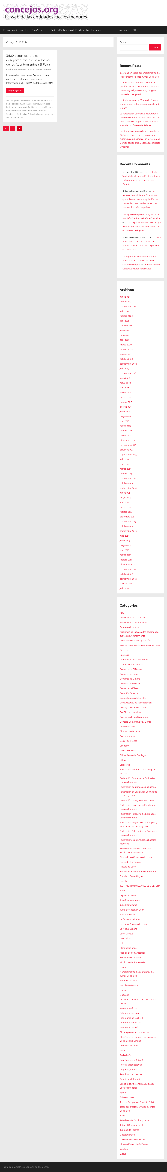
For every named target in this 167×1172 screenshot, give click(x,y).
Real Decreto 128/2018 (131, 1060)
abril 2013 (124, 550)
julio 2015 (124, 459)
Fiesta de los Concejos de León (136, 857)
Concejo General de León (133, 707)
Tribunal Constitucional (131, 1125)
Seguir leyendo (15, 90)
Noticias (124, 990)
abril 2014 (124, 502)
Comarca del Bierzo (130, 683)
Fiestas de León (128, 866)
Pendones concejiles (130, 1022)
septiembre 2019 (128, 363)
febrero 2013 (126, 559)
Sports (123, 1092)
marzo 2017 (125, 397)
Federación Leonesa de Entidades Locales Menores (29, 107)
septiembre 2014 (128, 488)
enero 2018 (125, 392)
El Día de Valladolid (129, 750)
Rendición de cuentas (131, 1074)
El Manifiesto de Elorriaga (133, 755)
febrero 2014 (126, 512)
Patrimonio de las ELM (131, 1018)
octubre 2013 (126, 526)
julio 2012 (124, 588)
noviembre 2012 (128, 569)
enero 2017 (125, 406)
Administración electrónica (133, 617)
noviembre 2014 (128, 478)
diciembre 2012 (127, 564)
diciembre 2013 (127, 516)
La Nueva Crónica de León (133, 924)
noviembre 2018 (128, 373)
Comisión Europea (129, 693)
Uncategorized (127, 1134)
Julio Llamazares (128, 905)
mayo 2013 (125, 545)
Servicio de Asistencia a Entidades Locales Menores (29, 114)
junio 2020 (125, 330)
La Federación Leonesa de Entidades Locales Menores (77, 30)
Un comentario (16, 117)
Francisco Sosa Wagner (131, 876)
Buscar (123, 42)
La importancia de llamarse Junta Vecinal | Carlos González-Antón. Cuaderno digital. (139, 260)
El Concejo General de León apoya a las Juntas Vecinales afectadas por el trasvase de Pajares (142, 226)
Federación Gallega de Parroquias (137, 800)
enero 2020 (125, 354)
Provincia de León (129, 1045)
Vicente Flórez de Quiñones (134, 1144)
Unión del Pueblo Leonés (133, 1139)
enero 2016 (125, 435)
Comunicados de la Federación (136, 702)
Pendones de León (129, 1027)
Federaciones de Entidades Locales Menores (26, 110)
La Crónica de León (130, 919)
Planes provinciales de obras (134, 1032)
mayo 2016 (125, 416)
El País (123, 760)
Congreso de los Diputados (134, 717)
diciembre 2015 (127, 440)
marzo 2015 (125, 468)
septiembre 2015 (128, 454)
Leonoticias (126, 938)
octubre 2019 (126, 359)
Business (124, 655)
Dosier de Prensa (42, 100)
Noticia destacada (129, 985)
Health (123, 881)
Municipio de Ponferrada (132, 962)
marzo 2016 (125, 426)
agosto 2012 (126, 583)
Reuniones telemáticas (131, 1079)
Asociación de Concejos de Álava (136, 640)
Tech (122, 1115)
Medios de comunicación (132, 952)
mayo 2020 (125, 335)
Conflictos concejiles (130, 712)
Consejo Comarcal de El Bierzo (135, 721)
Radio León (125, 1055)
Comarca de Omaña (130, 678)
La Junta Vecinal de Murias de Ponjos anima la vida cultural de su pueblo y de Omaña (140, 104)
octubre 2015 (126, 449)
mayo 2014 (125, 497)
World (123, 1154)
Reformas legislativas (131, 1064)
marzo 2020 (126, 344)
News (123, 967)
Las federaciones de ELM (126, 30)
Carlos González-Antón (131, 664)
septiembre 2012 (128, 578)
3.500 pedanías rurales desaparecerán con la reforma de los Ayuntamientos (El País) (28, 60)
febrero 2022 (126, 316)
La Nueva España (128, 929)
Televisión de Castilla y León (134, 1120)
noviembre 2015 (128, 445)
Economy (124, 745)
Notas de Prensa (128, 980)
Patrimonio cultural (129, 1013)
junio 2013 (125, 540)
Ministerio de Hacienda (131, 957)
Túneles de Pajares (129, 1130)
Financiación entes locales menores (138, 871)
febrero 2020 (126, 349)
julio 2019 (124, 368)
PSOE (123, 1050)
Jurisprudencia (127, 914)
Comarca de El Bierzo (131, 669)
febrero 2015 (126, 473)
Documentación (128, 736)
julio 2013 (124, 535)
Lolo (122, 943)
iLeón (123, 890)
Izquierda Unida (128, 895)
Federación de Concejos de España (22, 30)
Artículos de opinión (130, 627)
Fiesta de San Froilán (130, 862)
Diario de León (127, 726)
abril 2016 (124, 421)
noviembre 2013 (128, 521)
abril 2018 (124, 387)
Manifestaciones (128, 948)
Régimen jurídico (128, 1069)
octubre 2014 (126, 483)
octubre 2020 (126, 325)
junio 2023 (125, 296)
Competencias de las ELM (21, 100)
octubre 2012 (126, 574)
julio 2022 (124, 311)
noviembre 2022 (128, 306)
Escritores (125, 765)
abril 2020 (125, 340)
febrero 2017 (126, 402)
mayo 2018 (125, 383)
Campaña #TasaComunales (134, 659)
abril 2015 (124, 464)
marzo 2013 (125, 555)
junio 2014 (125, 492)
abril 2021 (124, 320)
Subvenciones (127, 1097)
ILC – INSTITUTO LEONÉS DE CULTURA (140, 885)
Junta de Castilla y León (132, 909)
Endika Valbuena (43, 69)
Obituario (124, 995)
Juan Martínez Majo (129, 900)
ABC (122, 613)
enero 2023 (125, 301)
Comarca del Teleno (130, 688)
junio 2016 (125, 411)
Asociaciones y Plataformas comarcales (140, 645)
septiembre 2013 (128, 531)
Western (124, 1149)
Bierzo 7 (124, 650)
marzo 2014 (125, 507)
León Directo (126, 933)
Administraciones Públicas (133, 622)
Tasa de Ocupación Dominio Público (138, 1102)
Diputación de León (130, 731)
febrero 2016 (126, 430)
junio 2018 (125, 378)
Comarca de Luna (129, 674)
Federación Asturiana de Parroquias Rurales (30, 104)
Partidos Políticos (129, 1008)
